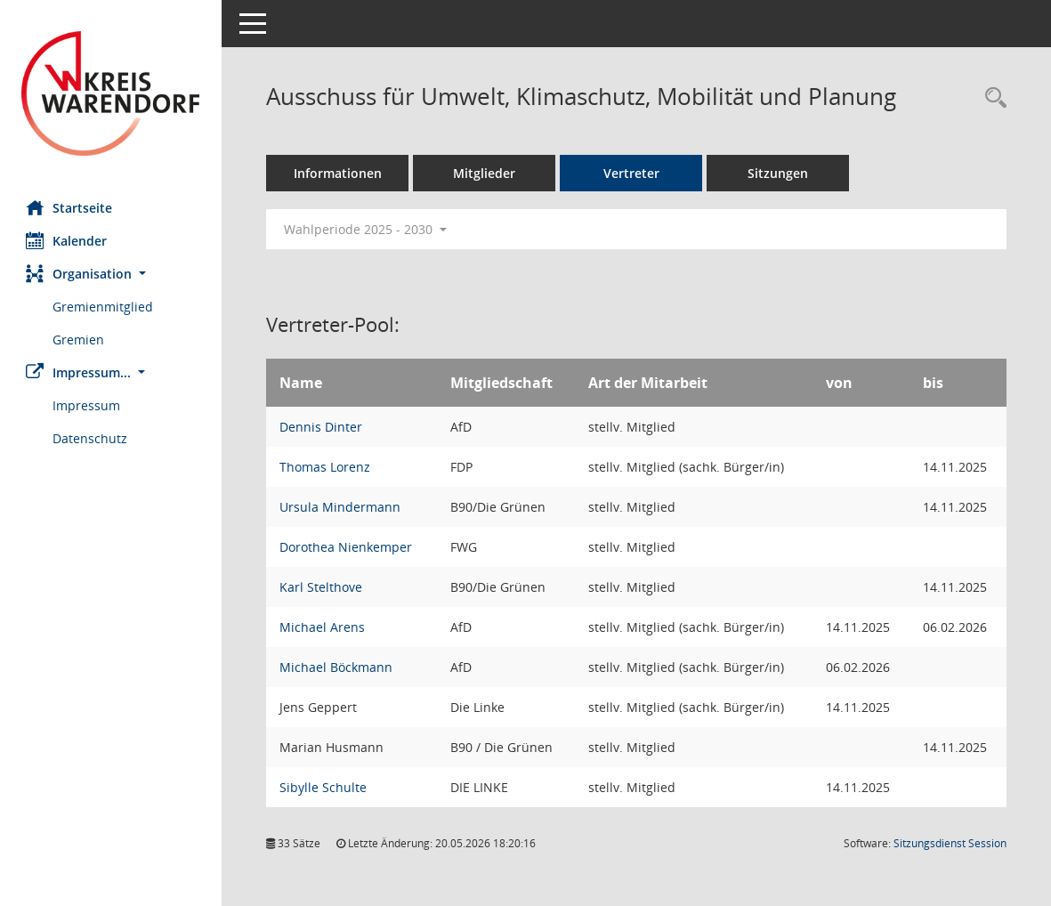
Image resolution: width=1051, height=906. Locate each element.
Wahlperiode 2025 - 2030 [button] (366, 229)
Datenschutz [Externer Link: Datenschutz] (90, 438)
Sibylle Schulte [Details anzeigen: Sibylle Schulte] (324, 787)
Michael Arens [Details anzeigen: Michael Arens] (323, 627)
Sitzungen (778, 173)
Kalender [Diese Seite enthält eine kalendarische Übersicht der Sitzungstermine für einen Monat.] (67, 240)
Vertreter (632, 173)
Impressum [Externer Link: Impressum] (87, 405)
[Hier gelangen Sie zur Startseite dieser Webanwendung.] (111, 93)
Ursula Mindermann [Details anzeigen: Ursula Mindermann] (340, 506)
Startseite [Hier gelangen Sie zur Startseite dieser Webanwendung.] (70, 207)
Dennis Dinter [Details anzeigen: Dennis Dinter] (321, 426)
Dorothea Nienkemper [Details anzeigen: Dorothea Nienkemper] (346, 546)
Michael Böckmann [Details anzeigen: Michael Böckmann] (336, 667)
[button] (111, 273)
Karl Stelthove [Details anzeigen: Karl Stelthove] (321, 586)
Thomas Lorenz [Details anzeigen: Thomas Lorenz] (325, 466)
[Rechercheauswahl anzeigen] (991, 98)
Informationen (339, 173)
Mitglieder (485, 173)
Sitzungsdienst (950, 843)
